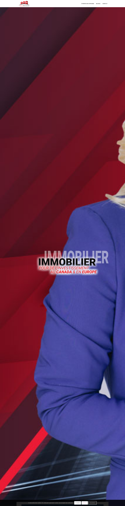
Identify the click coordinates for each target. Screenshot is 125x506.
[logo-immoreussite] (24, 3)
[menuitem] (87, 3)
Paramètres (92, 503)
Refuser (85, 503)
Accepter (77, 503)
